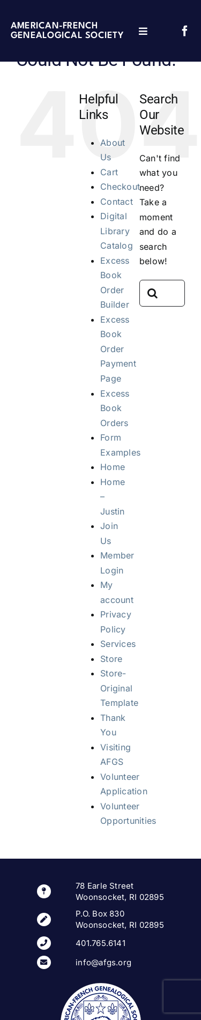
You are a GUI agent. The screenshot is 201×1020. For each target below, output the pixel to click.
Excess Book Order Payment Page (118, 349)
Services (118, 643)
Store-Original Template (119, 688)
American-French (54, 26)
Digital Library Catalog (116, 231)
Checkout (120, 186)
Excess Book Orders (114, 408)
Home (112, 466)
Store (111, 658)
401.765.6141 (100, 943)
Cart (109, 172)
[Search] (152, 293)
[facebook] (185, 31)
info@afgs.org (103, 962)
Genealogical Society (67, 35)
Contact (116, 201)
